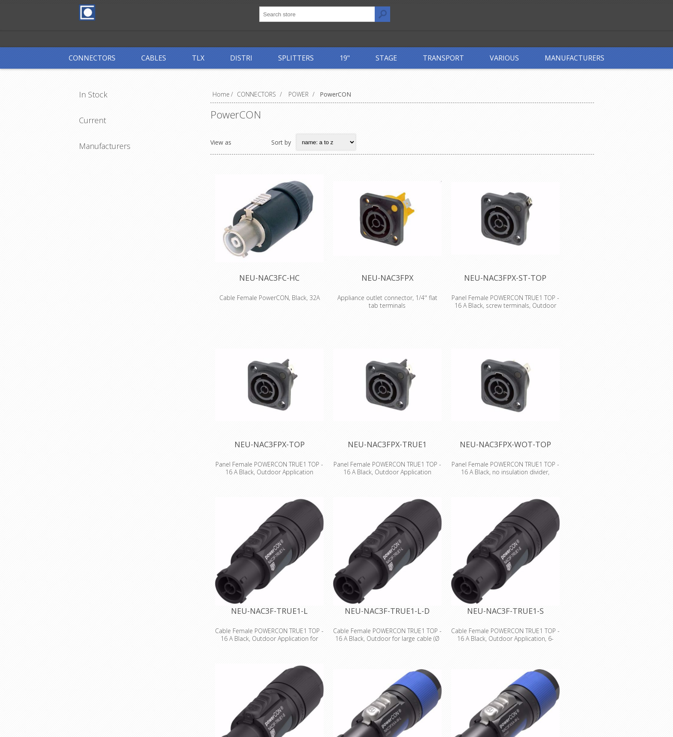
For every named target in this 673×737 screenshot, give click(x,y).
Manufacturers (104, 146)
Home (221, 94)
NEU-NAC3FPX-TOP (274, 467)
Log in (488, 11)
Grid (242, 142)
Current (92, 120)
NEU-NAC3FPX (402, 291)
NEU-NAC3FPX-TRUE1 (402, 467)
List (259, 142)
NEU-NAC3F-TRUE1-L (274, 644)
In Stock (93, 94)
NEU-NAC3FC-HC (274, 291)
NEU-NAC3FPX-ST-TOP (530, 291)
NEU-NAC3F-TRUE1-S (530, 644)
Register (453, 11)
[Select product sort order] (326, 142)
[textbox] (317, 14)
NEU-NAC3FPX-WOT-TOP (530, 467)
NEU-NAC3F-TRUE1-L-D (402, 644)
